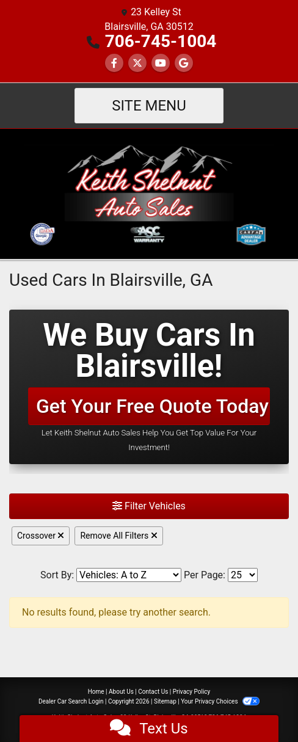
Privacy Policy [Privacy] (192, 691)
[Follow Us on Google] (184, 63)
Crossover (40, 535)
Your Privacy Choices (220, 701)
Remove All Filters (118, 535)
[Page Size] (243, 575)
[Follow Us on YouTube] (160, 63)
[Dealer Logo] (149, 193)
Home (96, 691)
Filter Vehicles (149, 506)
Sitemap (165, 701)
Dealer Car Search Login (71, 701)
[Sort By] (128, 575)
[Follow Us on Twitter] (137, 63)
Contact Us (153, 691)
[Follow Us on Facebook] (114, 63)
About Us (121, 691)
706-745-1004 (161, 41)
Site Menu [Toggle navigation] (149, 105)
